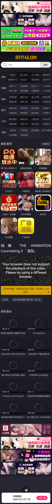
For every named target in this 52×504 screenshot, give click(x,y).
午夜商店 (24, 130)
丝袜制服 (24, 90)
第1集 (5, 299)
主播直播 (35, 90)
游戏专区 (46, 75)
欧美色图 (35, 108)
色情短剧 (24, 135)
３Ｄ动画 (46, 86)
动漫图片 (46, 108)
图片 (3, 110)
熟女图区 (35, 113)
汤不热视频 (46, 130)
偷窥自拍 (13, 108)
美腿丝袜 (13, 113)
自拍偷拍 (24, 86)
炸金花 (24, 79)
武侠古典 (46, 119)
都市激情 (13, 119)
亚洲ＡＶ (13, 86)
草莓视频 (35, 130)
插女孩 (13, 130)
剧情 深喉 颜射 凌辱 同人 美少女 (27, 299)
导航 (3, 132)
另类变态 (46, 101)
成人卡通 (35, 97)
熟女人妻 (13, 90)
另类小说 (24, 124)
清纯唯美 (24, 113)
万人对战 (35, 75)
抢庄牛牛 (46, 79)
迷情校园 (13, 124)
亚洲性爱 (13, 97)
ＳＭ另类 (46, 90)
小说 (3, 121)
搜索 (46, 64)
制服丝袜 (13, 101)
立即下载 (42, 498)
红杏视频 (13, 135)
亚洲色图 (24, 108)
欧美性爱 (46, 97)
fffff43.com (26, 57)
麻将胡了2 (12, 79)
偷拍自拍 (24, 97)
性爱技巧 (46, 124)
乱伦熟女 (35, 101)
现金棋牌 (35, 79)
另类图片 (46, 113)
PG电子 (13, 75)
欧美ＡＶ (35, 86)
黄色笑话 (35, 124)
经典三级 (24, 101)
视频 (3, 88)
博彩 (3, 76)
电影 (3, 99)
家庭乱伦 (24, 119)
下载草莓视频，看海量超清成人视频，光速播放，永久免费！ (26, 290)
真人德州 (24, 75)
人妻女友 (35, 119)
